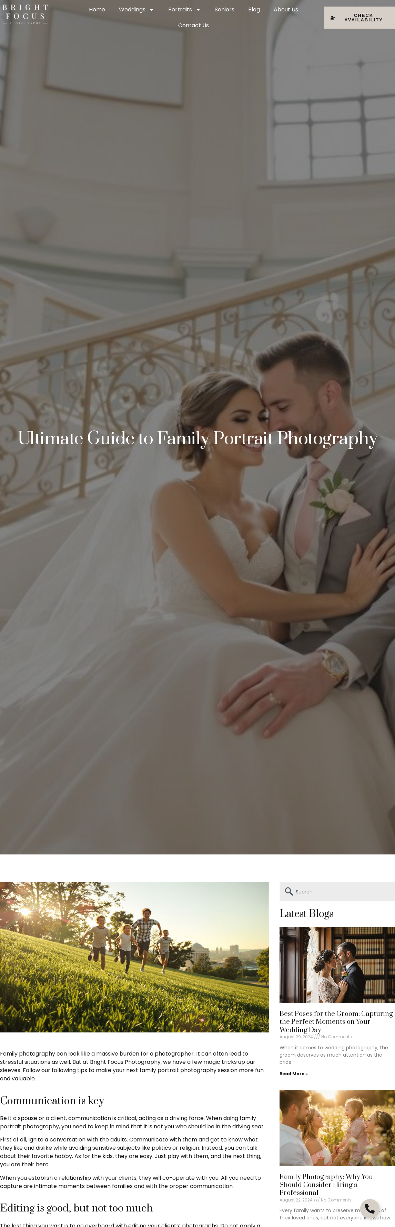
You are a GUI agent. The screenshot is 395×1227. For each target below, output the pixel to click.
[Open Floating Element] (369, 1208)
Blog (254, 9)
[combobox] (337, 891)
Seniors (224, 9)
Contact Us (193, 25)
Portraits (184, 9)
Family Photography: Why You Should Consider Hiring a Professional (326, 1185)
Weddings (136, 9)
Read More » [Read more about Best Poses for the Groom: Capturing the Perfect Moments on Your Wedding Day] (294, 1074)
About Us (286, 9)
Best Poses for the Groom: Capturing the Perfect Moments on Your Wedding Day (336, 1022)
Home (97, 9)
